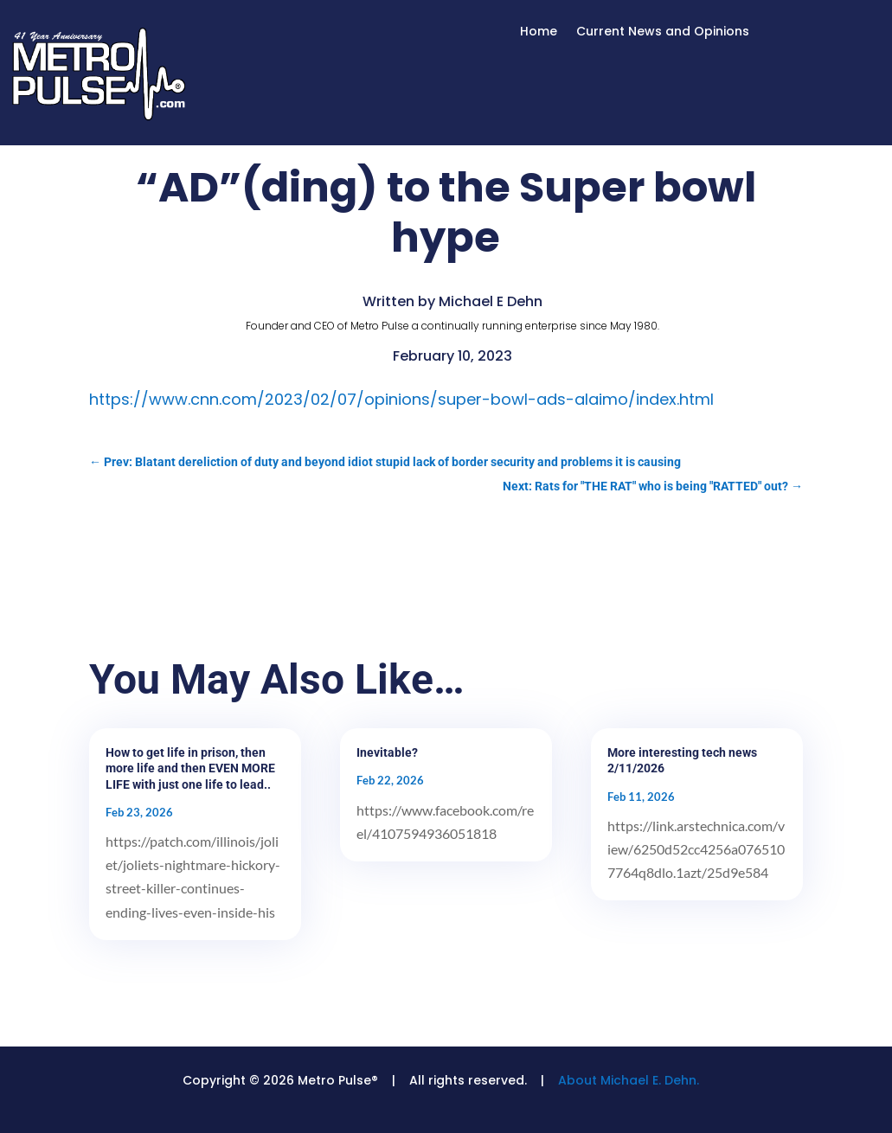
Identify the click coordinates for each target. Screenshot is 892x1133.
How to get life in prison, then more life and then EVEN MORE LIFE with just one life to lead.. (190, 768)
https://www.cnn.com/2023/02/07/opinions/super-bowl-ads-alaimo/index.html (401, 399)
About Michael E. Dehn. (628, 1080)
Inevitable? (387, 752)
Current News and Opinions (662, 32)
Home (538, 32)
